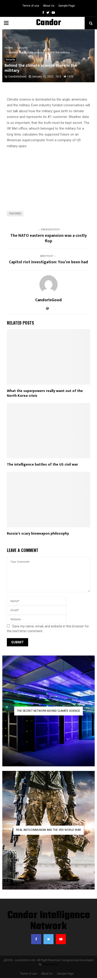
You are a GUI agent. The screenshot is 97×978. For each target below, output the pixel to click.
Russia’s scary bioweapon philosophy (38, 533)
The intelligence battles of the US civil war (42, 464)
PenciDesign (50, 964)
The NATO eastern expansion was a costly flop (48, 238)
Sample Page (66, 5)
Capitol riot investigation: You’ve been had (48, 262)
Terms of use (30, 5)
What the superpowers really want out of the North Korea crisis (45, 393)
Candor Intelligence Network (48, 921)
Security (10, 59)
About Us (48, 5)
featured (15, 213)
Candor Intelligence (48, 28)
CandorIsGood (17, 76)
